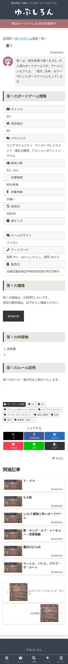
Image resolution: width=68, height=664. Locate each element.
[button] (55, 446)
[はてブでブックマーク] (55, 436)
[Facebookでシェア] (34, 436)
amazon (13, 316)
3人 (31, 404)
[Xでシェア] (13, 436)
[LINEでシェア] (34, 446)
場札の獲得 (41, 415)
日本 (55, 415)
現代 (7, 420)
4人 (41, 404)
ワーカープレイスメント (17, 415)
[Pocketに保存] (13, 446)
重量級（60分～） (25, 420)
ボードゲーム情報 (14, 404)
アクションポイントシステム (19, 409)
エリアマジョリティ (49, 409)
